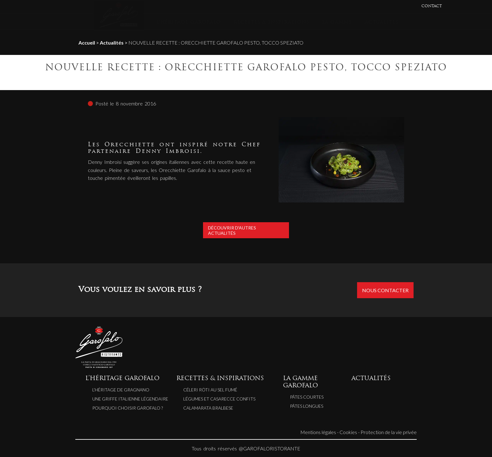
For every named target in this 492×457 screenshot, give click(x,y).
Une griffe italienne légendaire (130, 398)
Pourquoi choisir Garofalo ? (127, 408)
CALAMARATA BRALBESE (208, 408)
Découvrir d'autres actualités (246, 230)
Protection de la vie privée (389, 432)
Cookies (348, 432)
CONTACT (431, 6)
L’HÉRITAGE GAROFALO (188, 22)
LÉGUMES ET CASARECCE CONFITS (219, 398)
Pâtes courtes (307, 397)
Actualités (112, 43)
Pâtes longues (306, 406)
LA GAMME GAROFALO (300, 382)
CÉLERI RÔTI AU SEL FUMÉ (210, 389)
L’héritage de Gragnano (120, 389)
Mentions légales (318, 432)
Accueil (86, 43)
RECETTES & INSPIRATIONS (271, 22)
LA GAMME (337, 22)
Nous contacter (385, 290)
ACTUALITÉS (381, 22)
